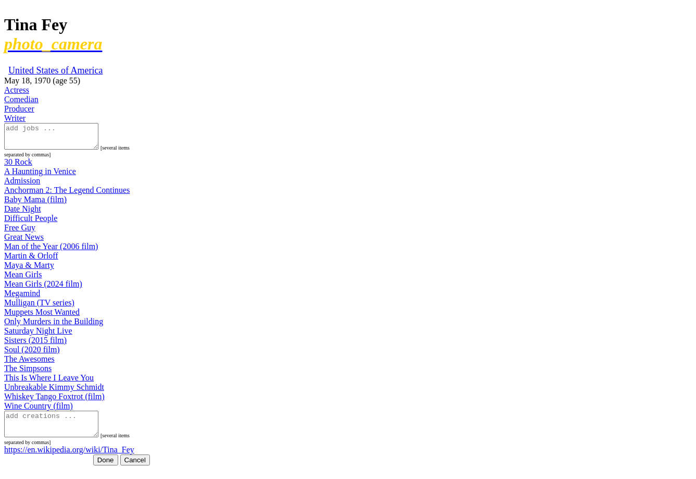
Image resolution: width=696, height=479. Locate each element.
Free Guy (19, 232)
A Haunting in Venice (40, 175)
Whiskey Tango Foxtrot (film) (54, 401)
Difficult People (30, 222)
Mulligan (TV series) (39, 307)
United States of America (55, 70)
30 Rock (18, 166)
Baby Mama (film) (35, 204)
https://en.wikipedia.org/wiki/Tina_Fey (69, 459)
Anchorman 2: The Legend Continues (67, 194)
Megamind (22, 297)
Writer (15, 118)
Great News (24, 241)
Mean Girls (23, 279)
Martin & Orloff (31, 260)
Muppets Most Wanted (42, 316)
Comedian (21, 99)
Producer (19, 108)
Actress (16, 89)
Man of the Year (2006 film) (51, 251)
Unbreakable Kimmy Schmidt (54, 391)
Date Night (22, 213)
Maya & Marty (29, 269)
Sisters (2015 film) (35, 344)
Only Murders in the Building (53, 326)
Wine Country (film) (38, 410)
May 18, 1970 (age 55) (42, 80)
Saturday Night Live (38, 335)
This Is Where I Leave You (49, 382)
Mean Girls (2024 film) (43, 288)
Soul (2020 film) (32, 354)
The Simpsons (28, 373)
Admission (22, 185)
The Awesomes (29, 363)
